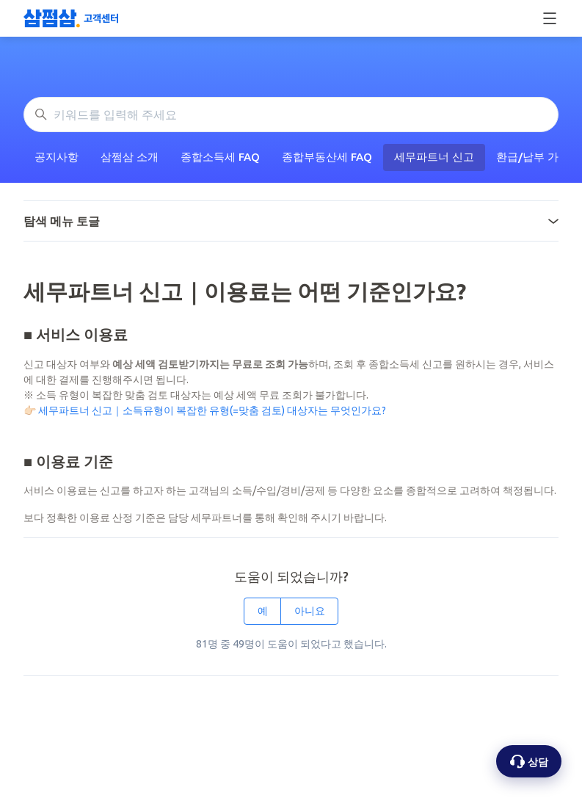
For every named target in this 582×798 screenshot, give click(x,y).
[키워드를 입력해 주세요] (291, 114)
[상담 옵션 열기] (528, 761)
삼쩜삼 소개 (130, 156)
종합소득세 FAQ (220, 156)
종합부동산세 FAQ (327, 156)
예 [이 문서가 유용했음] (263, 611)
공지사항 (56, 156)
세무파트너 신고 (434, 156)
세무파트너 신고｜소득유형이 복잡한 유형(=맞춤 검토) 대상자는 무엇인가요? (212, 410)
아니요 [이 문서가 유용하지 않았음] (309, 611)
